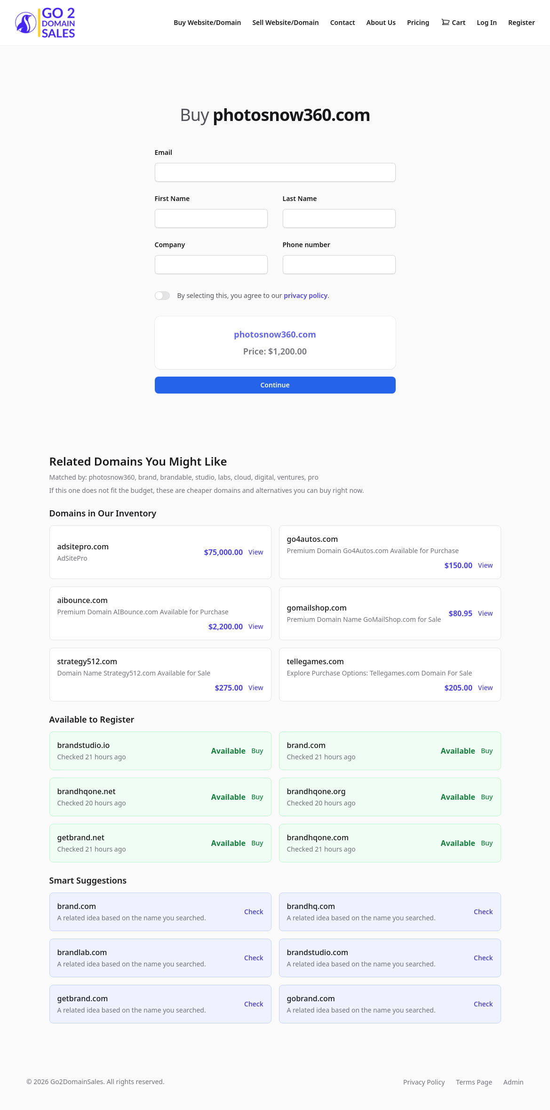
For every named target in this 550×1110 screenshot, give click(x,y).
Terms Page (474, 1082)
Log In (487, 22)
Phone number (306, 244)
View (255, 551)
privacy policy (305, 295)
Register (521, 22)
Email (163, 152)
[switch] (162, 295)
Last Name (300, 198)
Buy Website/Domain (207, 22)
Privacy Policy (424, 1082)
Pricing (418, 22)
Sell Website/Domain (285, 22)
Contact (342, 22)
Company (170, 244)
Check (253, 911)
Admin (513, 1082)
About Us (381, 22)
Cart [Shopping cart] (453, 22)
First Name (172, 198)
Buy (257, 750)
